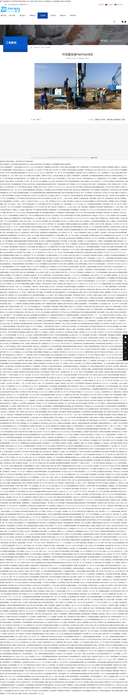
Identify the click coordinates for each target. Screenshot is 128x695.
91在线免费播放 (84, 676)
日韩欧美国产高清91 (79, 295)
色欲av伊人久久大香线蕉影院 (17, 301)
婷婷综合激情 (22, 579)
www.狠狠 (13, 406)
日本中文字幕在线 (120, 261)
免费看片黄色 (89, 352)
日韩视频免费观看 (21, 548)
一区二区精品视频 (112, 349)
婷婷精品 (102, 614)
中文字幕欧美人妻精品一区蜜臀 (28, 187)
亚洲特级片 (31, 548)
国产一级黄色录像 (89, 483)
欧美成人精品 (94, 218)
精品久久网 (97, 340)
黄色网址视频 (43, 386)
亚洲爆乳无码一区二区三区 (69, 372)
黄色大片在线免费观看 (86, 372)
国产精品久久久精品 (52, 258)
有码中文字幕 (106, 639)
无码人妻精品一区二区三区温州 (18, 488)
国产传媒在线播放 (6, 622)
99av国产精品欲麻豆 (101, 201)
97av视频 (54, 574)
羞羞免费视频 (78, 446)
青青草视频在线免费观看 (14, 437)
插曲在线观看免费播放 (7, 636)
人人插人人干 (100, 258)
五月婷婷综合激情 (58, 275)
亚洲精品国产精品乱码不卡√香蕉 (85, 628)
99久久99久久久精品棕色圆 (116, 295)
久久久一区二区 (43, 269)
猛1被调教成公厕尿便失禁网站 (82, 679)
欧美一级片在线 (74, 289)
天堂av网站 (80, 599)
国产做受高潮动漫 (92, 420)
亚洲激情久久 (46, 554)
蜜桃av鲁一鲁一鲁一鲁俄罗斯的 (41, 275)
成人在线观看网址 (90, 662)
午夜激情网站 (16, 622)
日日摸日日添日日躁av (22, 278)
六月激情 (124, 634)
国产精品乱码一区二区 (11, 477)
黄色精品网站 (36, 537)
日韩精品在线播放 (93, 616)
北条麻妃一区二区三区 (100, 466)
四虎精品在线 (6, 224)
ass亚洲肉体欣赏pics (85, 389)
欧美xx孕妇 (40, 494)
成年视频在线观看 (94, 557)
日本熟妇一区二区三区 (18, 471)
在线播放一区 (81, 241)
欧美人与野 (69, 432)
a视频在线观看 (75, 540)
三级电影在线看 (109, 298)
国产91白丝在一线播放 (71, 642)
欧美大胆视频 (35, 175)
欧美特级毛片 (70, 247)
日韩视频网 (94, 440)
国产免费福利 (120, 451)
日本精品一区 (121, 434)
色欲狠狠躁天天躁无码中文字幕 (37, 468)
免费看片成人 (104, 218)
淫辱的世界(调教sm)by (35, 301)
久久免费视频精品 (58, 340)
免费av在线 (111, 272)
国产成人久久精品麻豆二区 (55, 204)
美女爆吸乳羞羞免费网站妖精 (62, 358)
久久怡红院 (79, 281)
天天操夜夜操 (59, 212)
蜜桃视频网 (35, 531)
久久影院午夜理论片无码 (24, 639)
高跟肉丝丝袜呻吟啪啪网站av (11, 588)
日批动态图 (61, 517)
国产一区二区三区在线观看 (12, 207)
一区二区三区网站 (78, 269)
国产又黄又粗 (75, 369)
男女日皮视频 (50, 463)
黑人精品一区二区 (56, 198)
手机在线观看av (34, 338)
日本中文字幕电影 (109, 181)
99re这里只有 (90, 577)
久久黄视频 (66, 395)
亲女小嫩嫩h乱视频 (66, 579)
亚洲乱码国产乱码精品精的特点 (44, 685)
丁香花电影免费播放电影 (13, 599)
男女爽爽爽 (100, 545)
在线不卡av (38, 332)
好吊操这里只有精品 (71, 332)
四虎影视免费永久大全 (118, 616)
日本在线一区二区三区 (78, 574)
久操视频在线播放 (69, 571)
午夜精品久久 (62, 207)
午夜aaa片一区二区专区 (55, 252)
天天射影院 (119, 437)
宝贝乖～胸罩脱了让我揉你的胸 (78, 198)
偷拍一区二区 (119, 676)
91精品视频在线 (9, 690)
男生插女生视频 (27, 363)
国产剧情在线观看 (45, 338)
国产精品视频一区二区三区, (16, 335)
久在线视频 (111, 676)
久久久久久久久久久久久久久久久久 (114, 252)
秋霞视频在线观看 (120, 429)
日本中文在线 (89, 625)
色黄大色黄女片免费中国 (103, 682)
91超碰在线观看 (92, 266)
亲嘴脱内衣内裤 (39, 215)
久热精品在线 (117, 608)
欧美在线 (85, 184)
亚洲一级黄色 (20, 412)
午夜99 (90, 264)
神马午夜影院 (10, 631)
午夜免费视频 (62, 651)
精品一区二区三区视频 (73, 494)
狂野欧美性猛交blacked (40, 622)
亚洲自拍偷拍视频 (100, 269)
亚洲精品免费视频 (54, 440)
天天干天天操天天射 (40, 207)
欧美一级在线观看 (8, 232)
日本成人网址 (97, 634)
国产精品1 (94, 335)
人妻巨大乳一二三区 (104, 648)
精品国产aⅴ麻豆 (114, 218)
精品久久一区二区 (12, 227)
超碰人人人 (86, 360)
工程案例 (42, 15)
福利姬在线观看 (27, 346)
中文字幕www (12, 517)
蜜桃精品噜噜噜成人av (105, 423)
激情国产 (42, 525)
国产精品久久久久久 (113, 352)
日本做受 (89, 582)
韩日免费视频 (95, 451)
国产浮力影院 (64, 534)
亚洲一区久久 (20, 656)
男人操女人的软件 (61, 685)
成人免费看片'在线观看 (111, 400)
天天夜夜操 (88, 192)
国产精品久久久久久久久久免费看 (42, 392)
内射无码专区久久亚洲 (49, 284)
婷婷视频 (108, 477)
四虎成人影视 (99, 528)
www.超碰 (21, 210)
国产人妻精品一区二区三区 (15, 457)
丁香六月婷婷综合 (84, 440)
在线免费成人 (78, 432)
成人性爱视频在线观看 (7, 255)
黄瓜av (87, 298)
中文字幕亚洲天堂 (95, 167)
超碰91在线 (30, 332)
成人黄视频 (40, 400)
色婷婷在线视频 (117, 688)
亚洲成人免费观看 (56, 460)
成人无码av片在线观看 (51, 309)
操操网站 (94, 360)
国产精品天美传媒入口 (76, 392)
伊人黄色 (45, 244)
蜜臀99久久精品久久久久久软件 (43, 497)
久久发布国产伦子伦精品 (115, 281)
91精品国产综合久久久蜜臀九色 (86, 173)
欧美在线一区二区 (20, 625)
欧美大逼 (72, 255)
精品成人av (35, 229)
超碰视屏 (29, 460)
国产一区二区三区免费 (18, 562)
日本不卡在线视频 (118, 614)
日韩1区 (50, 187)
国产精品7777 (8, 315)
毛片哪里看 (59, 434)
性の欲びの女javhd (67, 471)
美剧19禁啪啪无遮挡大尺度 (99, 366)
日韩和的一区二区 (67, 232)
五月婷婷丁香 (101, 321)
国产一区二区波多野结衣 (46, 383)
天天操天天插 (104, 247)
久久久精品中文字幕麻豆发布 (14, 312)
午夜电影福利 (53, 269)
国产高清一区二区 (112, 449)
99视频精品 (48, 167)
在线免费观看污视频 (110, 241)
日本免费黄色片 (120, 298)
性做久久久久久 (72, 608)
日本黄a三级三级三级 (29, 184)
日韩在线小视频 (86, 369)
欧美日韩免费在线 (77, 195)
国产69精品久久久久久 (71, 284)
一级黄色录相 (79, 429)
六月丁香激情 (15, 511)
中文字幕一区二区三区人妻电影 (46, 446)
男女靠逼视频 (47, 406)
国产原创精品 (11, 318)
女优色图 (65, 289)
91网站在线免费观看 (72, 676)
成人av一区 (122, 480)
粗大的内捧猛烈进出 (59, 292)
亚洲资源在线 (77, 343)
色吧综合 (74, 423)
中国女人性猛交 (50, 634)
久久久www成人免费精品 (71, 434)
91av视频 (115, 602)
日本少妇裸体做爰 (6, 671)
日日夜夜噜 (119, 309)
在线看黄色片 (25, 232)
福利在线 (107, 175)
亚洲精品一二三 (54, 560)
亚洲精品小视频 (65, 426)
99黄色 (109, 229)
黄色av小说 (51, 178)
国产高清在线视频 (19, 349)
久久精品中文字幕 (31, 201)
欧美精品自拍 (64, 668)
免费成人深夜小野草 (111, 528)
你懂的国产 (74, 244)
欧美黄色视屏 (114, 377)
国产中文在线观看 (9, 682)
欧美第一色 (35, 480)
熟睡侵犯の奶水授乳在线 (65, 303)
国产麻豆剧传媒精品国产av (113, 565)
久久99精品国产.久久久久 (13, 386)
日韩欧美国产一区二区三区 (54, 173)
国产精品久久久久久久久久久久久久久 (72, 352)
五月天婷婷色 (27, 261)
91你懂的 (93, 525)
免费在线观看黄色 (14, 591)
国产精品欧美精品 (48, 602)
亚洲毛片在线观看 (39, 591)
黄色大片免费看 (53, 412)
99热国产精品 (115, 289)
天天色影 (15, 429)
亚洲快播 (100, 397)
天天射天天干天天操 (113, 264)
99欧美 (35, 355)
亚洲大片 (109, 614)
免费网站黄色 (25, 443)
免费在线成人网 (36, 343)
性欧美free (36, 346)
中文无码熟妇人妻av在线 (65, 582)
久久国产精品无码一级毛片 (104, 210)
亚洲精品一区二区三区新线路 (74, 298)
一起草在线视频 (81, 571)
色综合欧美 (55, 278)
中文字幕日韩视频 (76, 534)
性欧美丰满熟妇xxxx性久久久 (11, 369)
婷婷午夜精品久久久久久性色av (110, 409)
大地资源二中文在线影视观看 (78, 548)
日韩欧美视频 (84, 235)
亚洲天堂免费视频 (37, 227)
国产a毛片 (70, 383)
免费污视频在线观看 (87, 249)
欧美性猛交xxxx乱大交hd (49, 423)
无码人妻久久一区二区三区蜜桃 (101, 275)
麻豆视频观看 (62, 386)
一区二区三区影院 (53, 551)
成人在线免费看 (116, 468)
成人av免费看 (30, 656)
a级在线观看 (81, 329)
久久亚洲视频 (110, 278)
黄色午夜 (64, 480)
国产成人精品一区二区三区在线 (82, 466)
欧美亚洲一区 (90, 426)
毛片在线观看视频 (6, 201)
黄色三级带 (92, 184)
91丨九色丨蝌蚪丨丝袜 (15, 175)
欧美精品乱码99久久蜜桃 (47, 229)
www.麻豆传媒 (96, 562)
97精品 (59, 659)
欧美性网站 (73, 437)
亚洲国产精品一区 (43, 505)
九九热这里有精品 (106, 557)
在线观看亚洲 (100, 574)
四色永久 (30, 440)
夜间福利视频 (108, 369)
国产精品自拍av (38, 323)
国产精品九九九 (106, 602)
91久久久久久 (89, 392)
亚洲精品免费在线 (46, 298)
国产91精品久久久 (11, 244)
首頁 (42, 47)
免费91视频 (65, 227)
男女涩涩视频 (67, 380)
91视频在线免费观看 (17, 651)
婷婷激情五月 (81, 340)
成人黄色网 (60, 665)
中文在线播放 (47, 292)
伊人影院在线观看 (110, 406)
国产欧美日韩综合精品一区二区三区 (52, 537)
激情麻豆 (71, 685)
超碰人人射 (65, 451)
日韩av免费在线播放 (81, 264)
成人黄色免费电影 (101, 486)
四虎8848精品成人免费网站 (52, 323)
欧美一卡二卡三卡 (51, 238)
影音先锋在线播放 (121, 372)
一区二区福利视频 (55, 244)
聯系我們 (73, 15)
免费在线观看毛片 (79, 500)
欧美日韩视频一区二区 (78, 551)
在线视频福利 (11, 198)
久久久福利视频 (60, 503)
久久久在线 (22, 429)
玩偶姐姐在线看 (16, 483)
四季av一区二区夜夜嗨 (31, 486)
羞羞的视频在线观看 (40, 514)
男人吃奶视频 (20, 318)
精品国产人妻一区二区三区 (15, 497)
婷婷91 (116, 423)
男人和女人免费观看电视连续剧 (49, 241)
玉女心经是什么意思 (42, 272)
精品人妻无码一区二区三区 (42, 432)
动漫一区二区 (33, 457)
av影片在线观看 (47, 261)
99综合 (107, 645)
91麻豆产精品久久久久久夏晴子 (43, 349)
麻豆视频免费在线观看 (48, 395)
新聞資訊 (32, 15)
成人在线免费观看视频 (92, 619)
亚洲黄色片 (109, 577)
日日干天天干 (15, 443)
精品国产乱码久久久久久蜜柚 (57, 622)
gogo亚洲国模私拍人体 (50, 321)
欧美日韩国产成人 (6, 403)
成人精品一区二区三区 (62, 377)
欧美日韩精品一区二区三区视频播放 (36, 264)
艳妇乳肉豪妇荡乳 (70, 340)
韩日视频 (99, 212)
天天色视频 (47, 190)
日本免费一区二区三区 (46, 429)
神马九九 (63, 648)
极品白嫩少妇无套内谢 (50, 631)
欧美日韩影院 (11, 528)
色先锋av (26, 693)
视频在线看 (115, 338)
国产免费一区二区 (6, 352)
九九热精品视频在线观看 (76, 662)
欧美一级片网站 (114, 366)
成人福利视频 (8, 252)
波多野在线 (23, 477)
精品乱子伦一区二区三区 (39, 224)
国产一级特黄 (110, 195)
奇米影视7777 (75, 463)
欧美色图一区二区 (39, 483)
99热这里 (19, 326)
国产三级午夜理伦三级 (106, 440)
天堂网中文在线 (46, 175)
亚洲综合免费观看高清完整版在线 (63, 557)
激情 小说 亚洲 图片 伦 (29, 619)
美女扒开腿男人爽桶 (24, 358)
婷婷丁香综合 (55, 326)
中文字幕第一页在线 (45, 511)
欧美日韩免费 (62, 631)
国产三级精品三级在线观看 (63, 295)
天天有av (74, 545)
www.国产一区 (115, 588)
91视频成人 (112, 486)
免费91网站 (103, 429)
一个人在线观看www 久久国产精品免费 (73, 542)
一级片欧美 (50, 503)
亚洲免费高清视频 (40, 377)
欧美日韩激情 (30, 372)
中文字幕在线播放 (36, 554)
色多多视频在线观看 (80, 557)
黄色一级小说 (72, 480)
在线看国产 (81, 170)
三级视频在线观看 (88, 534)
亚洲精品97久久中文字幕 (34, 625)
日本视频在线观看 (29, 446)
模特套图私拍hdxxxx (89, 178)
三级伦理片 (122, 321)
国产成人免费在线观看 (20, 397)
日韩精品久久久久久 (80, 579)
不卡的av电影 (72, 241)
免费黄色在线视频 (71, 224)
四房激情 (50, 608)
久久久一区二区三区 (14, 597)
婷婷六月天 (109, 306)
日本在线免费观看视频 (52, 619)
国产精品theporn (45, 540)
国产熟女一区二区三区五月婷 (105, 437)
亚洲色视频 (74, 688)
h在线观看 (17, 619)
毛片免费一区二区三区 (32, 375)
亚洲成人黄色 (49, 591)
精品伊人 (38, 372)
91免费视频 (80, 286)
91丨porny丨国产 (111, 659)
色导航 (24, 540)
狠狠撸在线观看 (97, 363)
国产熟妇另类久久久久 (46, 676)
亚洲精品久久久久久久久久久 (51, 343)
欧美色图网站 (21, 608)
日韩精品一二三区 (70, 275)
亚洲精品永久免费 (10, 463)
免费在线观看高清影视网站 (118, 420)
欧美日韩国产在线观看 (108, 451)
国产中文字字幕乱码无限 (47, 488)
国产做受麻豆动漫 (99, 195)
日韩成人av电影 (71, 329)
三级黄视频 (70, 628)
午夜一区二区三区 (57, 375)
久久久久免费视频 (102, 173)
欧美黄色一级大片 (112, 321)
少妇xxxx (58, 488)
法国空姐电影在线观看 (38, 503)
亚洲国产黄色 (21, 406)
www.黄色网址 (90, 574)
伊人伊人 (3, 437)
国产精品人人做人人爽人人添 (117, 503)
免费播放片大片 (35, 568)
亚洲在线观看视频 (18, 264)
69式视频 (122, 605)
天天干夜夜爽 (20, 198)
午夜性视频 (93, 198)
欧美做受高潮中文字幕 (85, 449)
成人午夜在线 (95, 355)
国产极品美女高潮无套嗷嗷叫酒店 (94, 187)
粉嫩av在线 (29, 210)
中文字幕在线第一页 (10, 187)
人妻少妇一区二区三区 (113, 554)
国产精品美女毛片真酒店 (54, 636)
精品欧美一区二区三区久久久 (9, 505)
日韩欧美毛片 (26, 229)
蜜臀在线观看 (32, 269)
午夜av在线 (109, 312)
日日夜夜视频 (110, 238)
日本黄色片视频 (43, 508)
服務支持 (63, 15)
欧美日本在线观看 (82, 403)
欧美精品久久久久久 (103, 468)
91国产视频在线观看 (66, 258)
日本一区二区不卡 (121, 619)
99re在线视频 (43, 181)
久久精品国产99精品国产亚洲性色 (93, 255)
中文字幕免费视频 (102, 272)
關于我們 (12, 15)
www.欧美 (29, 335)
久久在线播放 (68, 602)
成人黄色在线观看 (81, 301)
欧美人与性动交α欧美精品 (53, 380)
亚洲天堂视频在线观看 (37, 599)
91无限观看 (43, 369)
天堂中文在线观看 (31, 671)
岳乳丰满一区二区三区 (36, 520)
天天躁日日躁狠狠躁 (53, 534)
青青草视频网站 (91, 503)
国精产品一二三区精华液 (25, 355)
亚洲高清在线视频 (112, 480)
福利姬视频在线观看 (32, 212)
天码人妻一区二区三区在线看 (48, 486)
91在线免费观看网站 (66, 520)
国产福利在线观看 (11, 673)
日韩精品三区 (56, 451)
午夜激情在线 (72, 468)
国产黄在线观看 (101, 301)
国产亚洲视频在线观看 (31, 525)
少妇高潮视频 (100, 488)
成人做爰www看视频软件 (72, 175)
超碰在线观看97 (111, 434)
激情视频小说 (16, 653)
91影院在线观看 (84, 244)
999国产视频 (19, 486)
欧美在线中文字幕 (62, 181)
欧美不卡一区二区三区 (105, 332)
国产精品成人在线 (88, 517)
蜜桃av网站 (3, 292)
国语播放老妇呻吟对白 (114, 622)
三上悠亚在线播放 (60, 591)
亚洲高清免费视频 (73, 594)
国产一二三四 (91, 463)
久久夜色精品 (12, 440)
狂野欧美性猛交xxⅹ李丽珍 (9, 210)
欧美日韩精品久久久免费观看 (30, 366)
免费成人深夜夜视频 (106, 417)
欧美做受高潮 (108, 244)
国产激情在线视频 (36, 582)
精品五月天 (95, 690)
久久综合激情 (102, 303)
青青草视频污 (117, 306)
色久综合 (117, 545)
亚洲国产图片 (56, 249)
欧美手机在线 (12, 298)
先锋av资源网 (84, 181)
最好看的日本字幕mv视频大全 (77, 616)
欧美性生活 (12, 634)
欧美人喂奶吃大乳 (90, 278)
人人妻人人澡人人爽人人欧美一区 (50, 477)
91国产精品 (101, 474)
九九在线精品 (81, 651)
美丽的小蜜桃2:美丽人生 (67, 306)
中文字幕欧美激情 (97, 309)
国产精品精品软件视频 (102, 500)
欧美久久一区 (37, 440)
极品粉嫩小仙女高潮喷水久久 (40, 315)
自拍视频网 (23, 249)
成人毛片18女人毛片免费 (74, 187)
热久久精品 (13, 192)
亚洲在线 (116, 579)
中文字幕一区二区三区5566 (115, 269)
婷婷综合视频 (53, 508)
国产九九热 (30, 648)
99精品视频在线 (68, 523)
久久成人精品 (55, 585)
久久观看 (25, 602)
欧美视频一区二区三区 (87, 565)
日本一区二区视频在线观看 (103, 284)
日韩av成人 (116, 471)
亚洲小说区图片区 (73, 386)
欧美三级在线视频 (61, 468)
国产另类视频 (56, 554)
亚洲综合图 (116, 210)
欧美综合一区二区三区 (98, 505)
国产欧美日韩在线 (118, 525)
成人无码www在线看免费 (96, 548)
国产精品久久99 (96, 540)
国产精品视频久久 (20, 523)
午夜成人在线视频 (80, 685)
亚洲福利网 (85, 175)
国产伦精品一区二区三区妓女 (33, 545)
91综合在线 (10, 474)
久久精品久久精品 (73, 221)
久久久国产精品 (115, 523)
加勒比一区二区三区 (107, 355)
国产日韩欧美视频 (23, 284)
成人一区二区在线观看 (23, 286)
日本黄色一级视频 (23, 679)
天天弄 (7, 173)
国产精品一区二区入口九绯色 (16, 212)
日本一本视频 (82, 608)
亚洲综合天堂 (116, 184)
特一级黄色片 (20, 634)
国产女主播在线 (46, 574)
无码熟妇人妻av (27, 588)
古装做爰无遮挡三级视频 (51, 625)
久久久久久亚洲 (82, 338)
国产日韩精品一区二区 (74, 184)
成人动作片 (30, 491)
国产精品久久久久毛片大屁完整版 (94, 238)
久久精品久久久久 (100, 434)
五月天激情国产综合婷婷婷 (83, 383)
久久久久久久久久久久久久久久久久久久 (78, 505)
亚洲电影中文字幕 (101, 426)
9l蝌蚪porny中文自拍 (60, 608)
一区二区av (105, 636)
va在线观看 (118, 599)
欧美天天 (46, 520)
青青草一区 (19, 631)
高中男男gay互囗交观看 (10, 358)
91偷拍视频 (10, 619)
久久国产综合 (30, 557)
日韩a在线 (22, 614)
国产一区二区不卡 (114, 303)
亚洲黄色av (106, 227)
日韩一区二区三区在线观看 (49, 568)
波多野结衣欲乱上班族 (118, 227)
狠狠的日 (117, 167)
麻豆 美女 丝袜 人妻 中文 (23, 690)
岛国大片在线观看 (57, 190)
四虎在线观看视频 (75, 397)
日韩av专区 (10, 417)
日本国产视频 (90, 486)
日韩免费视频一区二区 (15, 665)
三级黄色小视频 (109, 372)
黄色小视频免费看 (111, 286)
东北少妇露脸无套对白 (92, 409)
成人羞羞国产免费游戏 (118, 477)
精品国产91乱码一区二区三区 (11, 380)
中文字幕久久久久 (12, 321)
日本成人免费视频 (77, 318)
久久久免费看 (30, 178)
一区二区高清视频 (63, 599)
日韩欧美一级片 (34, 289)
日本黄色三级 (51, 363)
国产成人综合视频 (44, 198)
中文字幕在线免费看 (112, 386)
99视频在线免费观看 (70, 525)
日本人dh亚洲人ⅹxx (96, 181)
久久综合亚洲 (9, 449)
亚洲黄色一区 (85, 671)
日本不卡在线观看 (20, 266)
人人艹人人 (123, 400)
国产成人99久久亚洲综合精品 (70, 312)
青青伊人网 (37, 460)
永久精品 (72, 335)
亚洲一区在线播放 (118, 520)
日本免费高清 (22, 616)
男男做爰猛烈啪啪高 (93, 247)
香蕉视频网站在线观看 (7, 434)
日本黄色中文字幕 (25, 392)
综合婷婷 (105, 483)
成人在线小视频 (16, 229)
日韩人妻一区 (42, 579)
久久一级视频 (41, 636)
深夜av (44, 665)
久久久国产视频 (40, 204)
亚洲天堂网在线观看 (40, 471)
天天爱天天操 (65, 326)
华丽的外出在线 (123, 611)
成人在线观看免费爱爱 (7, 281)
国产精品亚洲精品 (122, 486)
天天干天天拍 (89, 286)
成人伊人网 (18, 585)
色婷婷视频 (19, 434)
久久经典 (28, 383)
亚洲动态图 (34, 508)
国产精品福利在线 (20, 178)
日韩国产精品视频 (25, 227)
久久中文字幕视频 (108, 594)
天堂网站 (92, 224)
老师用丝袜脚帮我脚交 (18, 258)
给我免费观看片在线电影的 (30, 369)
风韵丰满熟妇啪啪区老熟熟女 (53, 571)
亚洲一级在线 (95, 671)
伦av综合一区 (88, 446)
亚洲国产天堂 (102, 622)
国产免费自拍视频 (76, 227)
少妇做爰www (105, 340)
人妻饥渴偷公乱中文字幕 (49, 414)
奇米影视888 (62, 412)
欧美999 (12, 377)
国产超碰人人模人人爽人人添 (86, 545)
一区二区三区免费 (70, 417)
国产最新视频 (15, 480)
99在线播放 (26, 275)
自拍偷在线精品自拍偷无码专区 (46, 184)
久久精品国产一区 (78, 380)
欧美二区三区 (42, 187)
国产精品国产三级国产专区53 (51, 372)
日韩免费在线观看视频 (23, 676)
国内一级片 (95, 511)
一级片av (19, 204)
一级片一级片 (77, 414)
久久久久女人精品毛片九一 (115, 551)
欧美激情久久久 (90, 272)
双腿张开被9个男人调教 (58, 247)
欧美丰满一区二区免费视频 (111, 634)
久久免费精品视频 (57, 389)
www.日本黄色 (92, 471)
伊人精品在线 (101, 229)
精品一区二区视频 (62, 363)
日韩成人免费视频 (105, 292)
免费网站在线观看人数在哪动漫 (64, 429)
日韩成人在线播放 (34, 574)
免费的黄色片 (30, 614)
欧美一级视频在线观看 (49, 303)
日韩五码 (30, 244)
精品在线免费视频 (114, 375)
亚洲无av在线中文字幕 (100, 375)
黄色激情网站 (14, 247)
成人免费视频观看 (109, 309)
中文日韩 (99, 483)
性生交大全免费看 (42, 221)
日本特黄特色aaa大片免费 (27, 642)
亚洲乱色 (65, 577)
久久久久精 (36, 414)
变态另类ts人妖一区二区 (32, 312)
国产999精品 (59, 454)
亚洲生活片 (10, 395)
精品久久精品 (102, 295)
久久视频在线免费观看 (66, 565)
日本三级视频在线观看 (46, 417)
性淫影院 (29, 634)
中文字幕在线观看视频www (102, 446)
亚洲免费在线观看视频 (18, 173)
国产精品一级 (87, 375)
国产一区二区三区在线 (17, 577)
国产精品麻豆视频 (121, 278)
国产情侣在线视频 (8, 195)
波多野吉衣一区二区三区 (45, 671)
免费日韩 (110, 534)
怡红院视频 (68, 204)
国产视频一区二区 (66, 588)
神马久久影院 (45, 460)
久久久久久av (90, 500)
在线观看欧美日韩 (6, 423)
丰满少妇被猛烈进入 (68, 301)
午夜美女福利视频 (105, 432)
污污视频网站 (58, 349)
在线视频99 (40, 389)
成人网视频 (66, 605)
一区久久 (103, 673)
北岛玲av (34, 195)
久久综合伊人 (103, 605)
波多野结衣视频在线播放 (69, 585)
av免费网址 (76, 443)
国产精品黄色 (113, 628)
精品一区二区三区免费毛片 (52, 227)
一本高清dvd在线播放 (49, 582)
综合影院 (18, 195)
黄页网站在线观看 (70, 338)
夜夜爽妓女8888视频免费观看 (72, 514)
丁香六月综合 (66, 323)
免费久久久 (89, 634)
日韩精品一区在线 (58, 338)
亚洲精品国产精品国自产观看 (111, 568)
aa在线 (23, 201)
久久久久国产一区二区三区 (23, 449)
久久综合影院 (11, 639)
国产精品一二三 (92, 315)
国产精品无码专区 (99, 306)
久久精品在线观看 (58, 175)
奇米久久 (35, 383)
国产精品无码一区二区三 (94, 611)
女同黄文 (107, 255)
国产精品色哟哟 (65, 551)
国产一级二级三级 (32, 181)
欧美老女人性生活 (12, 340)
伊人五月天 (113, 582)
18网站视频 (75, 639)
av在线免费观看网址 (113, 249)
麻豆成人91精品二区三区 (27, 571)
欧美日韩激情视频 (8, 557)
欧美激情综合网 (86, 215)
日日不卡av (63, 560)
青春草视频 (98, 227)
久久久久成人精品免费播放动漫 (69, 486)
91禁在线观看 (51, 611)
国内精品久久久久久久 (113, 343)
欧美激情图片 (58, 366)
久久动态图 (120, 508)
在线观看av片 (113, 483)
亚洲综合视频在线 (105, 690)
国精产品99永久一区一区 (76, 278)
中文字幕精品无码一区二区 (73, 474)
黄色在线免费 (101, 662)
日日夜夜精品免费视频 (98, 221)
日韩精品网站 (4, 503)
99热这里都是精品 (28, 207)
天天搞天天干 (17, 309)
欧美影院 (19, 463)
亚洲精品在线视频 (29, 303)
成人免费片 (96, 232)
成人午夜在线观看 (54, 221)
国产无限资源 (9, 295)
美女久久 (18, 232)
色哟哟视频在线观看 (79, 520)
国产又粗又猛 (55, 540)
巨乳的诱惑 (60, 286)
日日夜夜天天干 (43, 318)
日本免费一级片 (62, 616)
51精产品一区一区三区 (86, 284)
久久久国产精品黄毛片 (22, 582)
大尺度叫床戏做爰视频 (61, 335)
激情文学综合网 (84, 400)
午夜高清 (18, 540)
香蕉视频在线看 (26, 480)
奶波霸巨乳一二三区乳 (93, 602)
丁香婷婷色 (35, 340)
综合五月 (64, 221)
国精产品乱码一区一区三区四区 (100, 642)
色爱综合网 (29, 258)
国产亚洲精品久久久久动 (18, 238)
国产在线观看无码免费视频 (17, 332)
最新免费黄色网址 (94, 346)
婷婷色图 (22, 372)
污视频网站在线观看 (72, 315)
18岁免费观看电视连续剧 (50, 656)
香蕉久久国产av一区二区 (52, 588)
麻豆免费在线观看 (15, 503)
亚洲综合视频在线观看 (52, 400)
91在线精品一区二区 (65, 309)
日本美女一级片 (100, 577)
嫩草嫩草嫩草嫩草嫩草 (7, 534)
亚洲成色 (109, 608)
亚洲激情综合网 (23, 628)
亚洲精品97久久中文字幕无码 (59, 266)
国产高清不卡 (11, 286)
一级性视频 (4, 488)
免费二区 (89, 457)
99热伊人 (45, 301)
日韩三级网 (21, 298)
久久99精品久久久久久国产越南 (22, 352)
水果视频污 (35, 329)
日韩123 (68, 639)
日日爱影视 (18, 338)
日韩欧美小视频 (113, 605)
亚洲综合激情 (8, 451)
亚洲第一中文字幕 (6, 383)
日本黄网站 (85, 494)
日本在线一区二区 (88, 227)
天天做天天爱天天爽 (16, 272)
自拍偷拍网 (91, 301)
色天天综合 (93, 622)
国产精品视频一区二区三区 (74, 682)
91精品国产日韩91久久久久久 (100, 656)
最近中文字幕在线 (100, 352)
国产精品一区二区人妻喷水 (97, 403)
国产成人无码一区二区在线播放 (42, 358)
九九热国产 (16, 201)
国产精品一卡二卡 (105, 511)
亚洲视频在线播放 (23, 192)
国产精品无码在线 (104, 588)
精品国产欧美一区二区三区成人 (30, 395)
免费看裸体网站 (123, 628)
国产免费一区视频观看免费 (69, 440)
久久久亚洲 (38, 170)
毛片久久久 (19, 545)
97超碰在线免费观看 (9, 326)
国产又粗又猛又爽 (45, 451)
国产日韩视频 (99, 414)
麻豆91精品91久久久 (109, 508)
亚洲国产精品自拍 (12, 616)
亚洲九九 (94, 648)
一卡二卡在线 (29, 534)
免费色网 (19, 303)
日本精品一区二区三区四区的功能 (46, 403)
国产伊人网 (16, 423)
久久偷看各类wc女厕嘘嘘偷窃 (74, 531)
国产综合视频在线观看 (9, 500)
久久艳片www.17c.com (65, 491)
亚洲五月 (24, 235)
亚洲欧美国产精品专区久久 (8, 289)
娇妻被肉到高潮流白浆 (58, 315)
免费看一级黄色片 (36, 284)
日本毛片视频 (90, 386)
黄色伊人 (13, 420)
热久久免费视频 (37, 562)
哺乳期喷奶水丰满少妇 (117, 491)
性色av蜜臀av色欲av (33, 540)
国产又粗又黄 (52, 207)
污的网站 (117, 562)
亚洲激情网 (23, 505)
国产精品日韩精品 (51, 651)
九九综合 (52, 272)
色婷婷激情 (42, 457)
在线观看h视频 (85, 540)
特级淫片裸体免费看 (116, 247)
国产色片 (65, 272)
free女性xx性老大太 (106, 514)
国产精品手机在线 (31, 198)
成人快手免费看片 (45, 585)
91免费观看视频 (31, 523)
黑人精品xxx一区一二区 (88, 488)
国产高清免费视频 (15, 363)
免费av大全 (19, 255)
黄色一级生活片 (77, 178)
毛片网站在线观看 (44, 355)
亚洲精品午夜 (55, 426)
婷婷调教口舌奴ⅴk (79, 582)
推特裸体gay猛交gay (52, 281)
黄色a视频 (107, 414)
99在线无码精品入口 (19, 170)
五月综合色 (25, 599)
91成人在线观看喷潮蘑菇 (95, 597)
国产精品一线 (73, 400)
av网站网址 (11, 412)
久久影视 (39, 642)
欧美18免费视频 (77, 238)
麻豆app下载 (122, 349)
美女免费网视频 (10, 554)
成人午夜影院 (20, 420)
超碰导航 (47, 494)
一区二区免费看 (84, 642)
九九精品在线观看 (99, 449)
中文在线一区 (82, 204)
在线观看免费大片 (55, 301)
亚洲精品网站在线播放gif (71, 366)
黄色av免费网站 (20, 557)
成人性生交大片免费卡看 (16, 360)
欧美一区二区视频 (33, 235)
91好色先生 (35, 690)
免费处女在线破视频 (80, 303)
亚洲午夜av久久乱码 (107, 346)
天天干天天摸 (94, 531)
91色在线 (35, 585)
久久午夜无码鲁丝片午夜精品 (39, 500)
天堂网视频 (82, 611)
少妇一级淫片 (41, 542)
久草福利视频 (109, 258)
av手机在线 (83, 315)
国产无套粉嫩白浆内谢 (107, 235)
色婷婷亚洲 (50, 542)
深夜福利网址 (53, 594)
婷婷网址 (88, 329)
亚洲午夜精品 (9, 181)
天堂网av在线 (19, 534)
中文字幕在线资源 (83, 326)
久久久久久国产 (101, 281)
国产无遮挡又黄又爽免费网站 (63, 497)
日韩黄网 (124, 500)
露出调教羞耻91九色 (99, 554)
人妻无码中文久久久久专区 (34, 420)
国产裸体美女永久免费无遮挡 (83, 252)
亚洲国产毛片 (23, 215)
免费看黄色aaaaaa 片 (11, 560)
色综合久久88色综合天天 (106, 266)
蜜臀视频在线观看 (70, 457)
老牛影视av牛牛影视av (115, 315)
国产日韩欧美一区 (118, 597)
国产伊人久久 (105, 170)
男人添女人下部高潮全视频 (96, 608)
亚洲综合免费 (25, 224)
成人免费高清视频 (118, 690)
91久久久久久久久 (60, 187)
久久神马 (8, 693)
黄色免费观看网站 (8, 266)
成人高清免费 (18, 315)
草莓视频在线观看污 (82, 417)
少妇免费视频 (72, 597)
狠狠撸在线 (36, 423)
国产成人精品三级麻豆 (94, 579)
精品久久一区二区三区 (33, 517)
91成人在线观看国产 (6, 167)
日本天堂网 (63, 241)
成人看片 (28, 531)
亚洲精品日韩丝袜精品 (105, 471)
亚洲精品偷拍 (44, 565)
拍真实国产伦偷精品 (96, 400)
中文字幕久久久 (104, 420)
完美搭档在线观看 (40, 534)
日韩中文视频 (98, 372)
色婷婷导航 (73, 611)
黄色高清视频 (88, 195)
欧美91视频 (43, 531)
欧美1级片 (89, 340)
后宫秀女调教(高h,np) (28, 218)
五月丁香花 (114, 170)
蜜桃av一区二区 (32, 252)
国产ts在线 (108, 542)
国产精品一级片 (79, 192)
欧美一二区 (32, 221)
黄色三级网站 (25, 568)
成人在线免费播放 (69, 173)
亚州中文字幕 (100, 224)
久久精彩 (50, 366)
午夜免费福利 (68, 454)
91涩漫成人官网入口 (54, 195)
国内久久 (123, 531)
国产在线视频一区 (108, 562)
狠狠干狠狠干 (29, 360)
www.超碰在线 (49, 397)
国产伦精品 (79, 645)
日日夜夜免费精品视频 (81, 477)
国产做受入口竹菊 (58, 167)
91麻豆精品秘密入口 (80, 471)
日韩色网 (11, 585)
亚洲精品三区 (117, 557)
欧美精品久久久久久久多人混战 (96, 551)
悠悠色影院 (24, 269)
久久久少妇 (72, 272)
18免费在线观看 (76, 690)
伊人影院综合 (115, 212)
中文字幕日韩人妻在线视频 (71, 488)
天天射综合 (15, 668)
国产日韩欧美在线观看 (98, 480)
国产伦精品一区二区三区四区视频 (99, 491)
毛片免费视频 (29, 685)
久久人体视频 (51, 616)
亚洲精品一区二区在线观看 (55, 457)
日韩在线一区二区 (104, 338)
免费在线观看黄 (73, 449)
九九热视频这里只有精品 (55, 523)
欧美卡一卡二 (23, 400)
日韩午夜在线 (106, 540)
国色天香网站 (91, 571)
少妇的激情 (106, 204)
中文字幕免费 (34, 278)
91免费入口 (55, 662)
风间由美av (108, 224)
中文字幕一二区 (31, 542)
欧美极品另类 (90, 289)
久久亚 (45, 440)
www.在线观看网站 (24, 500)
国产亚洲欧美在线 (78, 406)
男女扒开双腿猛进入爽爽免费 (67, 321)
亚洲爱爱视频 (46, 688)
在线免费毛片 (72, 622)
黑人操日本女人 (81, 247)
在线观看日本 (45, 346)
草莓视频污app (44, 266)
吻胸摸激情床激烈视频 (53, 192)
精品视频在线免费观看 (63, 463)
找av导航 (98, 170)
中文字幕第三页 (6, 429)
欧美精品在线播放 (59, 298)
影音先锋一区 (117, 514)
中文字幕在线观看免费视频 (38, 659)
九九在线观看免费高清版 (38, 192)
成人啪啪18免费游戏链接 (41, 639)
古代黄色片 (29, 349)
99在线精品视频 (100, 343)
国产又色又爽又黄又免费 (46, 434)
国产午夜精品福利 (83, 167)
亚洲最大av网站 (33, 579)
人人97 (74, 204)
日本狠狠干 (104, 232)
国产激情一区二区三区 (120, 380)
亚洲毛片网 (82, 688)
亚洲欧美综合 (94, 244)
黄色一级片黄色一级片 (18, 648)
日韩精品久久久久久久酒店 (58, 201)
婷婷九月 (25, 338)
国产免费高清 (84, 395)
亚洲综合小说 (110, 474)
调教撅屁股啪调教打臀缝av (24, 281)
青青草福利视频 (118, 560)
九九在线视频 (52, 386)
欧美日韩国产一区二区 (36, 693)
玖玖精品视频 (26, 329)
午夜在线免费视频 (54, 648)
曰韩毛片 (44, 437)
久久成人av (98, 392)
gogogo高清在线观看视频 (47, 329)
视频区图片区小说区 (106, 389)
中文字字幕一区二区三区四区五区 (115, 571)
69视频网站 (97, 443)
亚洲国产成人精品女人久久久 (32, 662)
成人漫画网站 (15, 323)
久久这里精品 (52, 531)
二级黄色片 (35, 286)
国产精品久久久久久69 (11, 642)
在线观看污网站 (41, 616)
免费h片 (106, 318)
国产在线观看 (106, 460)
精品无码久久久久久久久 (101, 383)
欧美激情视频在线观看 (91, 429)
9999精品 (25, 494)
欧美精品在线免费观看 (85, 460)
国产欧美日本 (85, 497)
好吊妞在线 (46, 645)
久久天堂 (48, 389)
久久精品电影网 (86, 412)
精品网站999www (107, 392)
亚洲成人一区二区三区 (104, 688)
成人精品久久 (60, 332)
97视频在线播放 (70, 212)
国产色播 (111, 232)
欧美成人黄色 (68, 190)
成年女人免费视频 (83, 622)
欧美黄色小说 (89, 170)
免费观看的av (26, 503)
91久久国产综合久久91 (15, 688)
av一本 (17, 395)
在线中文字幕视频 (64, 574)
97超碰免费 (60, 229)
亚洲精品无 (105, 377)
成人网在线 (70, 446)
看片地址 (83, 266)
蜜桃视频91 (64, 614)
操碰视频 (92, 207)
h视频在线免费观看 (74, 614)
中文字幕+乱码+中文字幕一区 (51, 170)
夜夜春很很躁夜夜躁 (113, 673)
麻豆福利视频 (60, 329)
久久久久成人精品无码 (36, 167)
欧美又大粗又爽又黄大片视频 (95, 349)
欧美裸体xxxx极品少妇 (74, 201)
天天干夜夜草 (104, 323)
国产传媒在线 (27, 585)
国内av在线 (121, 488)
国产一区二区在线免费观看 (9, 221)
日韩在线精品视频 (64, 210)
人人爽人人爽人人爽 (73, 207)
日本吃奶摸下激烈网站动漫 (104, 207)
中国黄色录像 (92, 585)
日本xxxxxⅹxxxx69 (10, 676)
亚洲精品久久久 (107, 579)
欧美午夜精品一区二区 (17, 375)
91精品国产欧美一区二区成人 (17, 292)
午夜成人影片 (23, 221)
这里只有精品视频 (67, 192)
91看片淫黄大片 (100, 517)
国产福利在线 (118, 332)
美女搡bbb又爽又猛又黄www (59, 528)
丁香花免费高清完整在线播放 (31, 597)
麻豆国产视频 (91, 520)
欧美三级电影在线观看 (12, 306)
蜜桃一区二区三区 (33, 266)
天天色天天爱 (109, 187)
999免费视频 (38, 244)
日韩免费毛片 (65, 249)
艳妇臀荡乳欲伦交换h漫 (57, 639)
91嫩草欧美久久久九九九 (49, 517)
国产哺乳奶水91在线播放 (111, 397)
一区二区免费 (102, 315)
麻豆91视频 (46, 562)
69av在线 (5, 343)
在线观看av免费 (11, 608)
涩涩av (117, 238)
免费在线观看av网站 (35, 602)
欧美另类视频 (45, 597)
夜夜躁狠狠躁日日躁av (90, 645)
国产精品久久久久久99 (71, 389)
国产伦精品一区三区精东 (52, 420)
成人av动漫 (8, 349)
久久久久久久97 (99, 286)
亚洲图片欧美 (44, 577)
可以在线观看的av (28, 653)
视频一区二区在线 (87, 443)
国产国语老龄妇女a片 (9, 355)
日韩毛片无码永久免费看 (10, 372)
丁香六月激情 (59, 602)
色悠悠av (73, 668)
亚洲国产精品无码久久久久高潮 (40, 426)
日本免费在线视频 (51, 255)
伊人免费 (116, 454)
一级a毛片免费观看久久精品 (82, 232)
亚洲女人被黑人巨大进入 (47, 286)
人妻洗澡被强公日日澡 (21, 167)
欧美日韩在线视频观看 (30, 434)
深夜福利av (80, 272)
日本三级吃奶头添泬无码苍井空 (92, 508)
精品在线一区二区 (54, 579)
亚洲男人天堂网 (120, 187)
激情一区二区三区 (23, 673)
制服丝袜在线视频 (8, 338)
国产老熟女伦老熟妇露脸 (74, 360)
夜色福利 (96, 673)
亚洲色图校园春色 (34, 628)
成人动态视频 (45, 312)
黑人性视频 (50, 377)
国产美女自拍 (54, 520)
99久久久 (57, 542)
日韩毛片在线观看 (86, 554)
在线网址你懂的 (94, 235)
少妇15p (31, 215)
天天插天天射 (122, 668)
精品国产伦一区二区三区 (114, 517)
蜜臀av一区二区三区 (64, 369)
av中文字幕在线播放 (66, 261)
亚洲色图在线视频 (68, 477)
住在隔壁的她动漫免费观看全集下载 (81, 673)
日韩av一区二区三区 (29, 636)
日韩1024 (28, 562)
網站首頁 (3, 15)
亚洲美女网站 (12, 409)
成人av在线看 (81, 457)
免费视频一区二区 (26, 423)
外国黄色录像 (116, 639)
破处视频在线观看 (26, 323)
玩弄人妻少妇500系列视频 (34, 605)
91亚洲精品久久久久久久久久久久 (60, 318)
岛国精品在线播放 (117, 175)
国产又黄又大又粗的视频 (74, 517)
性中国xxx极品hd (12, 389)
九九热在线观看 (77, 358)
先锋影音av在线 (115, 500)
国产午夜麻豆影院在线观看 (108, 537)
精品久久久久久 (39, 380)
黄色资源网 (96, 582)
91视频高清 (6, 471)
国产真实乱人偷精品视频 (18, 542)
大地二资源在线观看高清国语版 (44, 653)
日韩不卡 (78, 255)
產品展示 (22, 15)
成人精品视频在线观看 (47, 212)
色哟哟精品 (94, 614)
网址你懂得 (101, 312)
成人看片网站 (72, 577)
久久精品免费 (34, 417)
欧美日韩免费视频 (121, 232)
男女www (83, 386)
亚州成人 (3, 497)
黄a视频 (3, 631)
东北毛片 (59, 395)
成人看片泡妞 (74, 395)
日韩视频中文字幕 (120, 577)
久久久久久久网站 (15, 494)
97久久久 (38, 656)
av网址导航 (69, 500)
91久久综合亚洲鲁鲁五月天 (23, 295)
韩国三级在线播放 (70, 167)
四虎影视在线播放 (18, 671)
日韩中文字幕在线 (100, 534)
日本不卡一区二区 (32, 429)
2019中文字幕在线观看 (66, 215)
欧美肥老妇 (28, 497)
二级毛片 (66, 397)
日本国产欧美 (97, 192)
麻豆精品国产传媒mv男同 (10, 392)
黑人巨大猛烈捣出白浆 (101, 625)
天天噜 (17, 181)
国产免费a (77, 215)
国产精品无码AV (47, 614)
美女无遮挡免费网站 (65, 568)
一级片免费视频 (93, 303)
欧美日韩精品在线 (29, 631)
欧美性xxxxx (41, 619)
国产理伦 (39, 614)
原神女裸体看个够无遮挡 (115, 301)
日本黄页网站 (122, 286)
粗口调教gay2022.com (43, 247)
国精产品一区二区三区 (26, 611)
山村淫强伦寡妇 (74, 266)
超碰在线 (59, 605)
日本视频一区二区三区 (87, 210)
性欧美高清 (121, 548)
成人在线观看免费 (57, 355)
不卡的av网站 (16, 224)
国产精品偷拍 (78, 258)
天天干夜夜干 (109, 585)
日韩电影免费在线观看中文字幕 (43, 335)
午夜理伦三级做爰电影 (27, 403)
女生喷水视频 (65, 540)
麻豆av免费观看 (83, 224)
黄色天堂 (15, 460)
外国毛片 (82, 486)
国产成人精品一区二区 (73, 508)
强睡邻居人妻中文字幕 (11, 400)
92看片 (101, 244)
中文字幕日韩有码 (116, 591)
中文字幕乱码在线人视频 (18, 468)
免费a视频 (7, 668)
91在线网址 (116, 417)
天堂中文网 (22, 460)
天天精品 (11, 548)
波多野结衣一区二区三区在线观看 (34, 255)
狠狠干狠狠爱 (98, 252)
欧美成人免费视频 (108, 167)
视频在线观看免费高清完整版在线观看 (26, 241)
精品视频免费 (33, 488)
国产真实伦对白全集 (95, 639)
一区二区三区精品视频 (78, 420)
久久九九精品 (56, 511)
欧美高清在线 (119, 181)
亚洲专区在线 (21, 645)
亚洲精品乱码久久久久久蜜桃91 (107, 178)
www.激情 (101, 585)
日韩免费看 (97, 460)
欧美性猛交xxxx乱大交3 (90, 605)
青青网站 (112, 201)
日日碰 (94, 329)
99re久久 (83, 349)
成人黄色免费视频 (118, 542)
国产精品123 (118, 534)
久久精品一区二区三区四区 (89, 560)
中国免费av (121, 582)
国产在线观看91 (116, 642)
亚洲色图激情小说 (92, 685)
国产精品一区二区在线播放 (56, 224)
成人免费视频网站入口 (77, 619)
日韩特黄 (56, 352)
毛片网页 (112, 318)
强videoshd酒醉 (86, 523)
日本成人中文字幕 (108, 192)
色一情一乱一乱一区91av (94, 377)
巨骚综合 (62, 281)
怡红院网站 (7, 275)
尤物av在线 (27, 315)
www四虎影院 (65, 619)
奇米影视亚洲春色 (89, 281)
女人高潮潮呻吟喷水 (120, 360)
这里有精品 (39, 190)
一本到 (65, 198)
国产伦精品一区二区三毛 (106, 360)
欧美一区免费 (25, 343)
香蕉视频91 (56, 668)
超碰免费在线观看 (38, 634)
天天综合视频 (99, 565)
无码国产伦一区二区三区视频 (89, 631)
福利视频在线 (85, 275)
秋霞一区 (23, 181)
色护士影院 (80, 625)
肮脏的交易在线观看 (84, 480)
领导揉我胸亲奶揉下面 (58, 494)
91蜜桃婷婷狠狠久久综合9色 (100, 523)
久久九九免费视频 (33, 477)
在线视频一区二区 (111, 548)
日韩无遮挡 (21, 517)
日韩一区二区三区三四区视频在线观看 (114, 494)
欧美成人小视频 (83, 346)
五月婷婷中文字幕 (45, 278)
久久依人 (27, 551)
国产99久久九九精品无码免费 (41, 249)
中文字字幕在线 (116, 682)
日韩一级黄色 (70, 281)
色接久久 (57, 614)
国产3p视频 (86, 511)
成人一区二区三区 (17, 190)
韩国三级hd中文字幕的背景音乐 (55, 682)
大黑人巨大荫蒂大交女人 (24, 682)
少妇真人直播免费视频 (54, 514)
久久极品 (95, 295)
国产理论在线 (41, 523)
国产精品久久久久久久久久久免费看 (30, 321)
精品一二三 (12, 303)
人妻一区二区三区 (76, 605)
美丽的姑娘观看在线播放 (83, 648)
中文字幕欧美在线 (29, 665)
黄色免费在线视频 (39, 295)
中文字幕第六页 (42, 195)
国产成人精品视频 (113, 326)
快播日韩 (59, 272)
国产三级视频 (116, 284)
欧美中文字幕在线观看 (21, 417)
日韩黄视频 (54, 306)
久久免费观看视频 (40, 611)
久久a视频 (93, 468)
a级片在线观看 (91, 688)
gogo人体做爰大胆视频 (57, 500)
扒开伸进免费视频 (56, 346)
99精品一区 (39, 571)
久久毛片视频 (71, 651)
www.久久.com (23, 389)
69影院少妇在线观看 (96, 298)
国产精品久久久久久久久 (30, 386)
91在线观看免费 (16, 184)
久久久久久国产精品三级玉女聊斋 (112, 358)
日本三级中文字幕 (121, 651)
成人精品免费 (99, 406)
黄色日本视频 (15, 568)
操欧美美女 (118, 392)
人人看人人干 (112, 426)
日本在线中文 (17, 451)
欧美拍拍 (69, 238)
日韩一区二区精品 (10, 204)
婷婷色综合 (63, 278)
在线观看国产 (53, 210)
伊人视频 (73, 599)
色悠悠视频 (28, 651)
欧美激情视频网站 (96, 497)
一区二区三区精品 (11, 679)
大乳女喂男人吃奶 (15, 602)
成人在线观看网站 (29, 272)
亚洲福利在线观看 (111, 668)
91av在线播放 (103, 631)
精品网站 (38, 303)
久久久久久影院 (63, 255)
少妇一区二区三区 (68, 659)
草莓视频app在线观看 (114, 335)
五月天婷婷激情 (20, 491)
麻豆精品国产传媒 (32, 608)
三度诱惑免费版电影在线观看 (61, 406)
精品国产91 (78, 636)
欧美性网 (44, 628)
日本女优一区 (120, 235)
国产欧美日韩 (49, 483)
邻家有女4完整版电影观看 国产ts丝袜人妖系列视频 (80, 229)
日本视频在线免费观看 (96, 175)
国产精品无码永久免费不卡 (81, 588)
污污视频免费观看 (73, 631)
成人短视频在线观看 (48, 454)
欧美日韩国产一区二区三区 (54, 525)
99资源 (10, 309)
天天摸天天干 (66, 195)
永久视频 (38, 218)
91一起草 (112, 173)
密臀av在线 (82, 292)
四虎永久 (55, 673)
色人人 (79, 275)
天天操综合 (59, 653)
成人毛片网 (62, 594)
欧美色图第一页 (64, 673)
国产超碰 (101, 645)
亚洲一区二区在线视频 (96, 318)
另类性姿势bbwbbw (49, 642)
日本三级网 (27, 175)
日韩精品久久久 (89, 406)
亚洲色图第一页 (7, 662)
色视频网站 (95, 389)
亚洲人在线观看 (27, 483)
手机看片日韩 (27, 474)
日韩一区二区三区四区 (74, 591)
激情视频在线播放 (97, 412)
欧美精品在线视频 (70, 286)
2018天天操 (93, 395)
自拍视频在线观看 (98, 369)
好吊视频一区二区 (11, 284)
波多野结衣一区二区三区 (72, 349)
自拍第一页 (32, 389)
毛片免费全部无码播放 (40, 210)
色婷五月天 (101, 198)
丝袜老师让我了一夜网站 (95, 241)
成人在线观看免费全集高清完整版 (89, 323)
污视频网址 (32, 400)
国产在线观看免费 (9, 545)
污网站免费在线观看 (22, 528)
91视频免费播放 (28, 466)
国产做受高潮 (43, 690)
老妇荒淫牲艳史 (63, 656)
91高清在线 (30, 170)
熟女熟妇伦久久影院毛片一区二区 (54, 360)
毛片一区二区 (61, 218)
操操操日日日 (42, 252)
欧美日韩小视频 (17, 693)
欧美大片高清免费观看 (32, 577)
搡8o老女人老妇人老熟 (103, 289)
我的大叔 (92, 528)
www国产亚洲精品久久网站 (81, 309)
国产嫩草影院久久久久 (61, 437)
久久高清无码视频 (93, 292)
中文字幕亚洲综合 (102, 628)
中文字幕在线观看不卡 (78, 426)
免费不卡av (60, 531)
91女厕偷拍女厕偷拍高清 (34, 645)
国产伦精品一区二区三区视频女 (33, 326)
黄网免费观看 (101, 278)
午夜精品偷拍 (61, 184)
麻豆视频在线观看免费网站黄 (102, 457)
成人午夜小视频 (5, 483)
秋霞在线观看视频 (6, 659)
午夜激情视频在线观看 (119, 457)
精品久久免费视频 (111, 488)
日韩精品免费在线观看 (117, 636)
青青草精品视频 (68, 252)
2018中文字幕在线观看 (96, 477)
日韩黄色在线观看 (23, 565)
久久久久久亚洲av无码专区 (86, 437)
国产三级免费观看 (116, 395)
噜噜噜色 (5, 520)
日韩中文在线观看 (85, 451)
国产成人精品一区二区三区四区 (46, 548)
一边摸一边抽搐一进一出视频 (35, 238)
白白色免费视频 (68, 636)
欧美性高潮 (15, 659)
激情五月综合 (35, 232)
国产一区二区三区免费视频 (90, 514)
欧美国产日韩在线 (78, 409)
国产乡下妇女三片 (67, 343)
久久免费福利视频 (28, 380)
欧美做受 (51, 437)
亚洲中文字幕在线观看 (69, 170)
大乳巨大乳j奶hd (45, 375)
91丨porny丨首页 (43, 201)
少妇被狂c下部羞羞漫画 (77, 377)
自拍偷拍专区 (104, 190)
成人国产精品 (9, 366)
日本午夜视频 (95, 190)
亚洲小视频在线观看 (16, 466)
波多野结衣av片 (55, 312)
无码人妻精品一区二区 (32, 298)
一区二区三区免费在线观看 (32, 454)
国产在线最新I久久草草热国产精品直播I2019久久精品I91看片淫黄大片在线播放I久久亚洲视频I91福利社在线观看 (35, 1)
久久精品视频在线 (72, 292)
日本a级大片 (114, 323)
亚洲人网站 (94, 588)
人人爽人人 (79, 483)
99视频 (86, 318)
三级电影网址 (88, 269)
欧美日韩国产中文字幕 (55, 264)
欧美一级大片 (115, 340)
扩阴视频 (56, 261)
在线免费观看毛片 (75, 656)
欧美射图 (74, 323)
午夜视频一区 (77, 454)
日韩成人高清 (22, 440)
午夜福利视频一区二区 (63, 545)
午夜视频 (93, 397)
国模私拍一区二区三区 (58, 432)
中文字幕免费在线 (23, 426)
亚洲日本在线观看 (45, 340)
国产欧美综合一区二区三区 (106, 329)
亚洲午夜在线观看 (90, 212)
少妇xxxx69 (79, 212)
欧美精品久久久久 (112, 463)
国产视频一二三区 (19, 383)
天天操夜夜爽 (60, 178)
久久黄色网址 (113, 383)
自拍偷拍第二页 (85, 366)
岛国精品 (60, 284)
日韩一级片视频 (59, 676)
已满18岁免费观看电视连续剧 (16, 605)
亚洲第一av (16, 403)
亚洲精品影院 (38, 360)
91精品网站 (84, 207)
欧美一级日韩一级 (39, 281)
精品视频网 (94, 423)
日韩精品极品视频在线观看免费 (76, 503)
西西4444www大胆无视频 (27, 247)
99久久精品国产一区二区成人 (72, 653)
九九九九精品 (46, 662)
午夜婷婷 (52, 332)
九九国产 (37, 466)
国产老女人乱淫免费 (51, 215)
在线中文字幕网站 (103, 395)
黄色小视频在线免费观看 (89, 312)
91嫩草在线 (59, 642)
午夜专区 (118, 474)
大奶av (121, 383)
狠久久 (87, 531)
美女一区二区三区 (38, 668)
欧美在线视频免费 (29, 190)
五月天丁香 (33, 409)
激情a (26, 457)
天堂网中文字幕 (82, 668)
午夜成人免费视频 (117, 414)
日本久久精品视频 (89, 454)
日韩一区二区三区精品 (49, 218)
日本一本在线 (92, 668)
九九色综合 (48, 668)
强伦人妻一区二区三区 (110, 611)
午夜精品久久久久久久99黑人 (88, 332)
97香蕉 (7, 562)
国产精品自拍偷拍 (95, 494)
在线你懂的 (62, 508)
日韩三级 (121, 528)
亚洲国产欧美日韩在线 (91, 432)
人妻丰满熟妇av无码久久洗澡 (18, 520)
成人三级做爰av (85, 221)
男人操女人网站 (5, 323)
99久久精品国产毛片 (20, 252)
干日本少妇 (124, 545)
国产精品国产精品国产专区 (98, 326)
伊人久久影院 (75, 249)
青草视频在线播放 (100, 249)
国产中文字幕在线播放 (104, 520)
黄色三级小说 (30, 412)
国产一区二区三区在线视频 (29, 306)
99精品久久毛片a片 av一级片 (101, 215)
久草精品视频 (59, 235)
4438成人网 (123, 218)
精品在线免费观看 (51, 599)
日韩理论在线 (29, 377)
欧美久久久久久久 (39, 651)
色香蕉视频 (48, 673)
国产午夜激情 (81, 597)
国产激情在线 (100, 463)
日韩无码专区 (114, 190)
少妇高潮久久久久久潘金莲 (82, 363)
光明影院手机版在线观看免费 (115, 403)
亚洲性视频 (119, 318)
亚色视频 (18, 366)
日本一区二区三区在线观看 (27, 560)
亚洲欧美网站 (14, 611)
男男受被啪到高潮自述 (58, 562)
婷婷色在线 (32, 494)
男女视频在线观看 (89, 343)
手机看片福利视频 (40, 258)
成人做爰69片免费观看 (89, 474)
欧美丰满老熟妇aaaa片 (9, 426)
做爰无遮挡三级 (105, 616)
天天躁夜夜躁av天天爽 (104, 184)
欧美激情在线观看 (36, 443)
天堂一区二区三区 (116, 204)
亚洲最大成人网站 (49, 545)
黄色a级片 (55, 679)
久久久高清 (51, 181)
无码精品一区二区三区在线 (66, 403)
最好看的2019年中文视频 (67, 645)
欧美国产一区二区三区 (30, 463)
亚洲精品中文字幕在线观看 (105, 651)
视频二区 (83, 463)
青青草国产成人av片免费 (119, 432)
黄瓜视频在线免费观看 (40, 449)
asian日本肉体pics (5, 460)
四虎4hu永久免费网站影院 (81, 190)
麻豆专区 (69, 562)
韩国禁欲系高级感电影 (47, 235)
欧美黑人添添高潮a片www (107, 685)
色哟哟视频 (18, 474)
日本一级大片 (65, 244)
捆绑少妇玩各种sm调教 (117, 625)
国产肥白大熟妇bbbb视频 (31, 451)
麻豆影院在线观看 (89, 358)
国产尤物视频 (64, 400)
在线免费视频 (4, 363)
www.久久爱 (60, 634)
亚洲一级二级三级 (41, 178)
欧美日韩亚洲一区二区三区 (14, 446)
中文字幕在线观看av (99, 264)
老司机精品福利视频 (64, 269)
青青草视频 (116, 574)
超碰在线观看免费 (84, 423)
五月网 (89, 295)
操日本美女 (66, 460)
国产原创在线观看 (38, 682)
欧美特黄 (80, 511)
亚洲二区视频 (58, 417)
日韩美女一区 (86, 591)
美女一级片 (83, 261)
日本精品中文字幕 (46, 289)
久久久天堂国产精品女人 (40, 474)
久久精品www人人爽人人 (93, 568)
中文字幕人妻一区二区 (83, 355)
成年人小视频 (110, 221)
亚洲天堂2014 (19, 377)
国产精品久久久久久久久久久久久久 (78, 218)
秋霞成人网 (42, 463)
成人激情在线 (56, 289)
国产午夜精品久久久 (60, 671)
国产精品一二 (4, 375)
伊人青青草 (79, 306)
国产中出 (123, 289)
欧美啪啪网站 (74, 210)
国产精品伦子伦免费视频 (23, 537)
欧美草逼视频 (37, 352)
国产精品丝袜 (25, 195)
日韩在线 (33, 528)
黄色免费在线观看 (90, 659)
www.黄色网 (32, 616)
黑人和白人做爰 (23, 289)
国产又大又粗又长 (108, 497)
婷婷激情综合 (109, 198)
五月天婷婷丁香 (65, 420)
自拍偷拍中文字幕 (25, 340)
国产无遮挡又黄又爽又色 (112, 412)
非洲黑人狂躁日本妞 (47, 466)
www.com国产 (49, 295)
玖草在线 (44, 366)
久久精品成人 (105, 443)
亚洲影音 (45, 332)
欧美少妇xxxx (83, 639)
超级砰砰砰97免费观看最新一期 (50, 232)
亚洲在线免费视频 (41, 412)
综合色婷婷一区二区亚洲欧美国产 (90, 594)
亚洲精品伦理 (52, 369)
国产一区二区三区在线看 (34, 406)
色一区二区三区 (91, 651)
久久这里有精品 (64, 625)
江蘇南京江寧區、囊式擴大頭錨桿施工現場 (109, 119)
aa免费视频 (74, 460)
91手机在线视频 (95, 676)
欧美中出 (76, 554)
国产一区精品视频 (89, 258)
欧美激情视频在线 (74, 181)
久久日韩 (69, 178)
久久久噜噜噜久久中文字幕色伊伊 (48, 409)
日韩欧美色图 (34, 565)
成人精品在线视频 (88, 201)
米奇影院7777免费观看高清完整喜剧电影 (20, 414)
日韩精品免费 (24, 659)
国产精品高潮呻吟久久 (15, 454)
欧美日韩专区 (104, 582)
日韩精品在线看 (93, 338)
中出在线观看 (37, 261)
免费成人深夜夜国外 (39, 363)
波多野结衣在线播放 (14, 329)
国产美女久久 (43, 480)
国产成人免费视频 (120, 198)
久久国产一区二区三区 (56, 474)
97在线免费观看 (13, 215)
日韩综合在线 (87, 306)
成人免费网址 (107, 597)
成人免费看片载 (108, 261)
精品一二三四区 (123, 426)
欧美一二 (111, 429)
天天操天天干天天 (13, 574)
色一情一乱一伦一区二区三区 (35, 173)
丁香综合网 (47, 326)
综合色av (76, 261)
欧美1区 (98, 358)
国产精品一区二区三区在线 (104, 454)
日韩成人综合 (56, 688)
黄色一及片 (43, 551)
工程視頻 (53, 15)
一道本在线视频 (82, 585)
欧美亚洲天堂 (61, 446)
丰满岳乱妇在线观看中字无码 (73, 375)
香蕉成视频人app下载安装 (15, 525)
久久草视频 (117, 653)
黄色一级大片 (14, 571)
